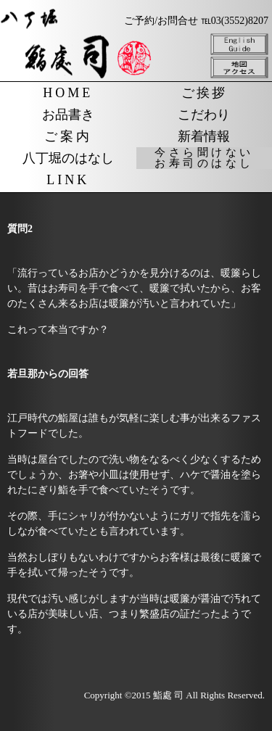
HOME (68, 93)
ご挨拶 (204, 93)
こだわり (204, 114)
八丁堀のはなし (68, 158)
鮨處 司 (168, 695)
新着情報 (204, 136)
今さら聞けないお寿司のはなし (204, 158)
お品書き (68, 114)
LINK (67, 180)
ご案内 (68, 136)
